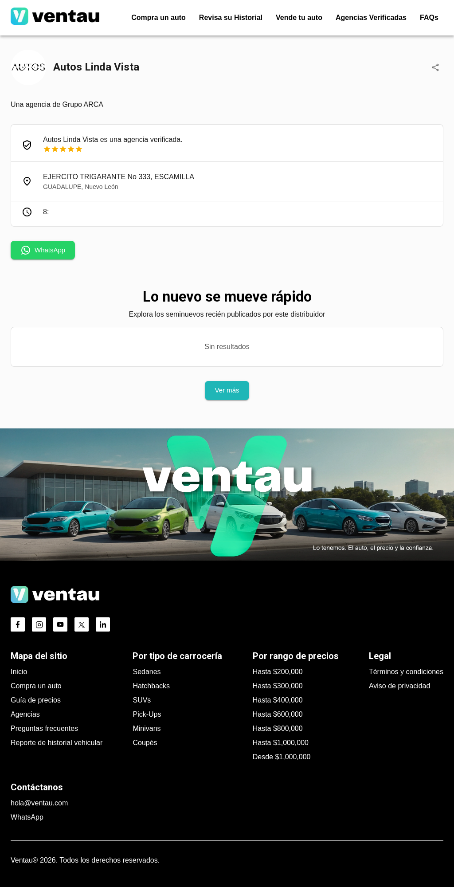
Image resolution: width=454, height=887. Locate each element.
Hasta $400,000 (278, 700)
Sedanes (146, 671)
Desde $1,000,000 (282, 757)
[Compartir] (435, 67)
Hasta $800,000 (278, 728)
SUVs (142, 700)
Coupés (145, 742)
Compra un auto (36, 686)
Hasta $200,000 (278, 671)
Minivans (146, 728)
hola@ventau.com (39, 803)
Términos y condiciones (406, 671)
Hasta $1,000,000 (281, 742)
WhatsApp (43, 250)
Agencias (25, 714)
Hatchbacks (151, 686)
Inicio (19, 671)
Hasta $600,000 (278, 714)
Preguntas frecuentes (44, 728)
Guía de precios (36, 700)
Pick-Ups (147, 714)
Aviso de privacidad (399, 686)
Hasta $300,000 (278, 686)
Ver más (227, 390)
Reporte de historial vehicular (56, 742)
